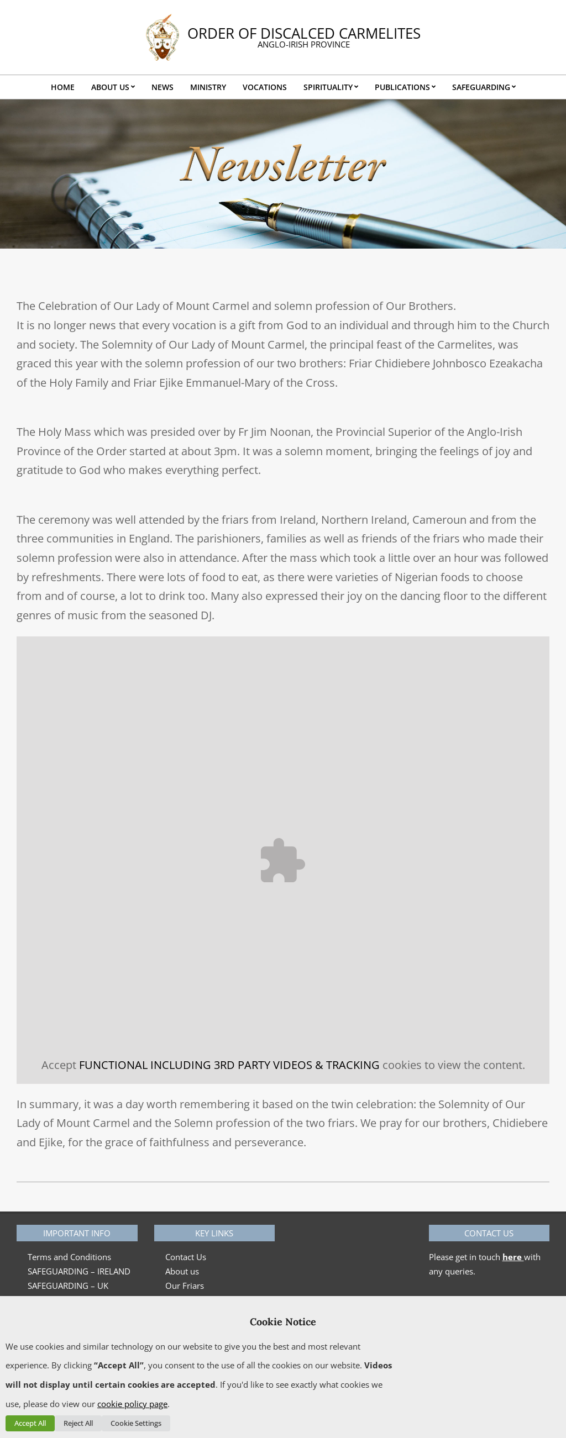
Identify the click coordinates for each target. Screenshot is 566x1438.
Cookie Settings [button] (136, 1423)
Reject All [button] (78, 1423)
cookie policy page (132, 1403)
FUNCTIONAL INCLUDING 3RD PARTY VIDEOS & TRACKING (229, 1064)
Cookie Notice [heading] (283, 1321)
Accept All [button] (30, 1423)
